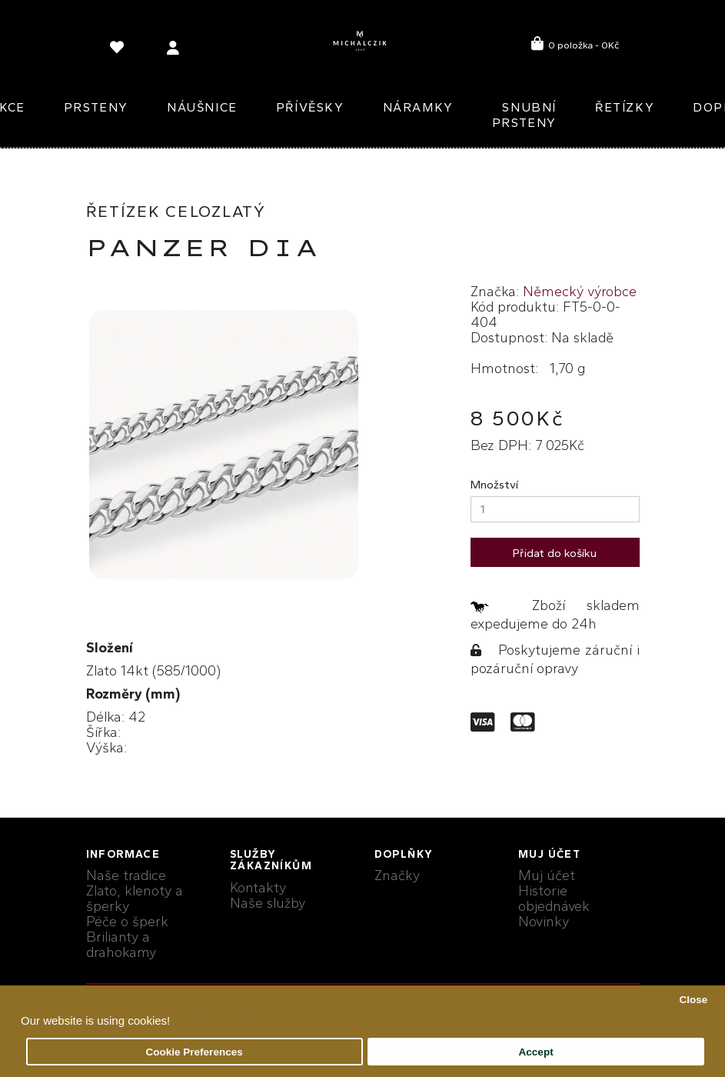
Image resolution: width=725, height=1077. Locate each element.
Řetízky (624, 107)
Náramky (418, 107)
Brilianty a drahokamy (121, 945)
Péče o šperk (127, 921)
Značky (397, 875)
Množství (494, 485)
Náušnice (202, 107)
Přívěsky (310, 107)
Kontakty (258, 887)
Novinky (543, 921)
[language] (119, 50)
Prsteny (96, 107)
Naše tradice (126, 875)
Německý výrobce (580, 291)
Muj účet (546, 875)
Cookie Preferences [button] (194, 1052)
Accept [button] (536, 1052)
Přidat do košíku (555, 553)
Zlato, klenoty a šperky (134, 898)
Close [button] (693, 999)
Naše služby (267, 903)
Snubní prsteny (524, 115)
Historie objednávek (554, 898)
